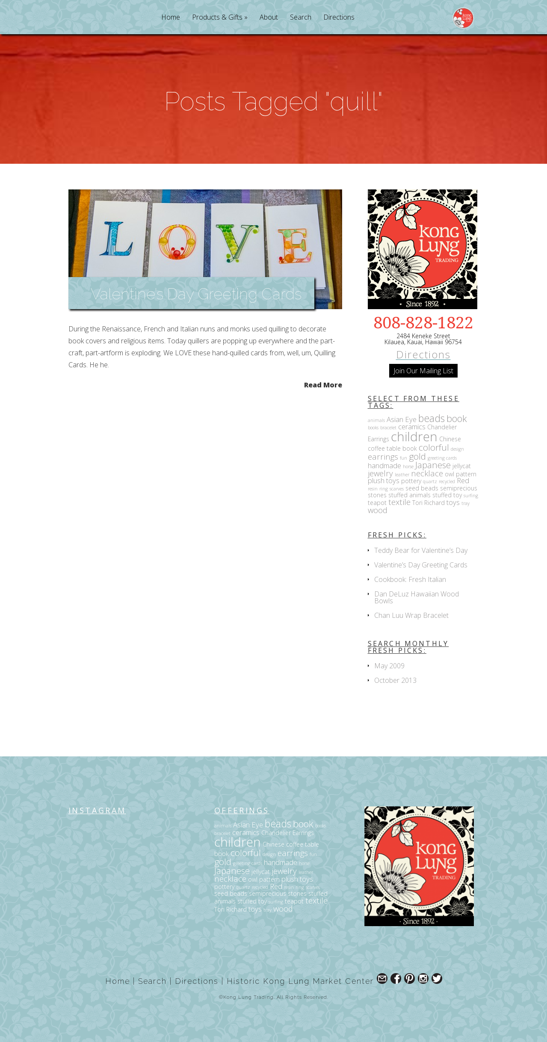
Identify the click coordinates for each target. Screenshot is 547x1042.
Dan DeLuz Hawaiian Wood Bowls (416, 597)
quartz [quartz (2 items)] (430, 481)
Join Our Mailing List (423, 370)
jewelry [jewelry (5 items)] (380, 473)
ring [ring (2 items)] (383, 489)
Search (300, 18)
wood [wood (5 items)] (377, 510)
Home (170, 18)
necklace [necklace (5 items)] (427, 473)
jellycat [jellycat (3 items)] (461, 466)
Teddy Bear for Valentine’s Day (420, 550)
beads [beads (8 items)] (431, 418)
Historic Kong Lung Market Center (300, 981)
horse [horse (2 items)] (408, 466)
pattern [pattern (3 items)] (466, 474)
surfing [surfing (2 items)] (471, 496)
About (269, 18)
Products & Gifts (217, 18)
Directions (339, 18)
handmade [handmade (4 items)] (384, 465)
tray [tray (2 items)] (465, 503)
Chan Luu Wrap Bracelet (411, 615)
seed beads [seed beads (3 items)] (421, 488)
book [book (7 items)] (456, 418)
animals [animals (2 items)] (376, 420)
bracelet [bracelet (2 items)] (388, 428)
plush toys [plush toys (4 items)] (383, 480)
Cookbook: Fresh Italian (410, 579)
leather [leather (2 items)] (402, 475)
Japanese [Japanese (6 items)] (433, 465)
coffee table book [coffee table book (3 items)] (392, 448)
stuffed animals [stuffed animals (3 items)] (409, 495)
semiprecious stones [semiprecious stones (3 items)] (278, 893)
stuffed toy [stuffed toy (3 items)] (447, 495)
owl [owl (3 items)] (449, 474)
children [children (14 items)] (414, 436)
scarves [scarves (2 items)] (397, 489)
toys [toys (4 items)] (453, 502)
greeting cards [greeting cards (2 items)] (442, 458)
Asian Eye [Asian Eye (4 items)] (402, 419)
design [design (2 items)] (457, 449)
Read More (323, 384)
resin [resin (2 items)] (373, 489)
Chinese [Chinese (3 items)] (450, 439)
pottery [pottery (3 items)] (411, 481)
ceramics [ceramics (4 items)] (412, 426)
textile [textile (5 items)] (399, 501)
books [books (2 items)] (373, 428)
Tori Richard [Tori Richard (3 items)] (428, 503)
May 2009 (389, 665)
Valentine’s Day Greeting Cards (196, 294)
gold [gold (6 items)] (417, 456)
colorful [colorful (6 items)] (434, 447)
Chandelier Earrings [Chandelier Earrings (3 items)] (287, 833)
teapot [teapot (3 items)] (377, 503)
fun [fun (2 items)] (403, 458)
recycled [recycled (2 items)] (447, 481)
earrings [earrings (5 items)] (383, 456)
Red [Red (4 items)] (463, 480)
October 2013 (395, 680)
